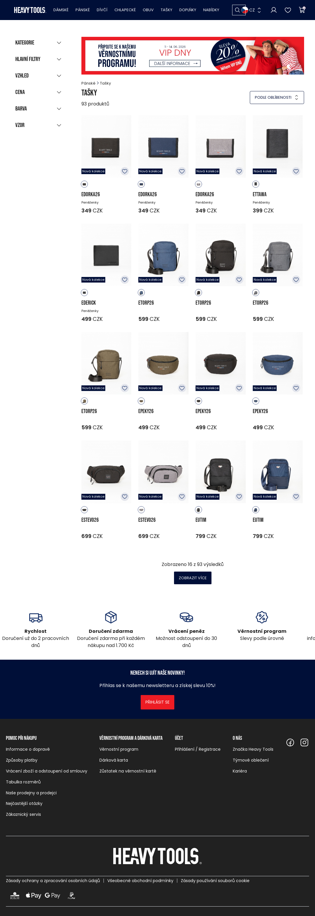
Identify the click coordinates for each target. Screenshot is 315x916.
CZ (248, 10)
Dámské (60, 10)
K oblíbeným (125, 171)
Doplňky (187, 10)
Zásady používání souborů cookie (215, 881)
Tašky (166, 10)
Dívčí (102, 10)
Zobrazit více (193, 578)
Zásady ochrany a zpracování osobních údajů (53, 881)
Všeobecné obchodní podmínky (140, 881)
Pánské (83, 10)
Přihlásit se (157, 702)
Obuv (148, 10)
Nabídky (211, 10)
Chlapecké (125, 10)
